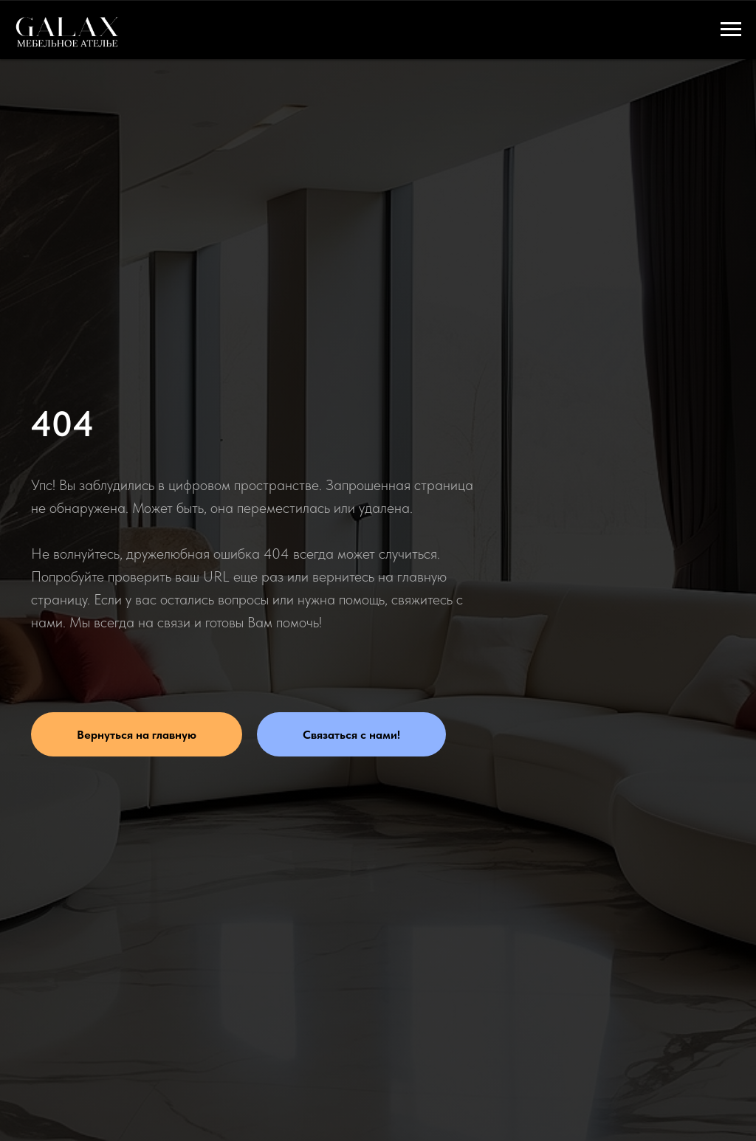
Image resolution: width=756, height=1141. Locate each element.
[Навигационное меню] (731, 29)
